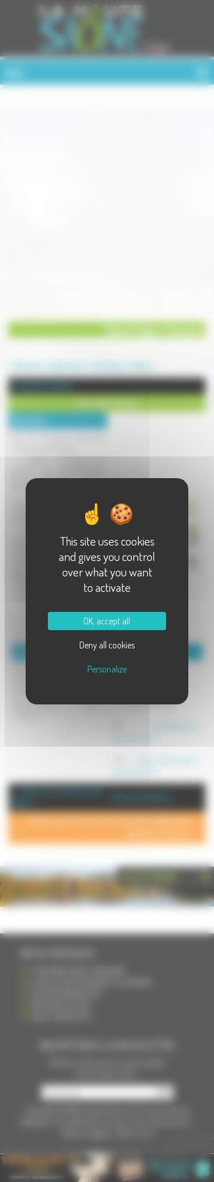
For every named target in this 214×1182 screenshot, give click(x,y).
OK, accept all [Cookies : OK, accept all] (106, 621)
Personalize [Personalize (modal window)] (107, 669)
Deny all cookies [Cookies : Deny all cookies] (107, 645)
